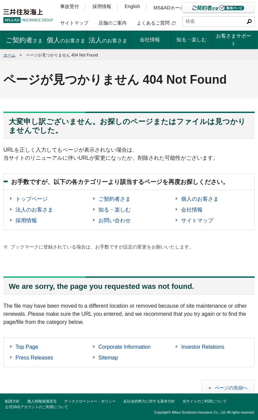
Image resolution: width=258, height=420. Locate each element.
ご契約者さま (114, 199)
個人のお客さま (200, 199)
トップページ (31, 199)
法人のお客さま (34, 210)
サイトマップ (74, 23)
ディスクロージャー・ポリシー (90, 401)
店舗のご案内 (112, 23)
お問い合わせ (114, 220)
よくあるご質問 (156, 23)
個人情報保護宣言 (42, 401)
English (132, 6)
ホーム (9, 55)
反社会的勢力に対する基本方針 (149, 401)
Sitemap (108, 357)
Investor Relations (202, 347)
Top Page (26, 347)
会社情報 (192, 210)
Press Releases (34, 357)
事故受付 (69, 6)
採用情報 (101, 6)
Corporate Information (124, 347)
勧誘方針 (12, 401)
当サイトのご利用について (204, 401)
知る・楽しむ (114, 210)
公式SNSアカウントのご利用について (36, 407)
